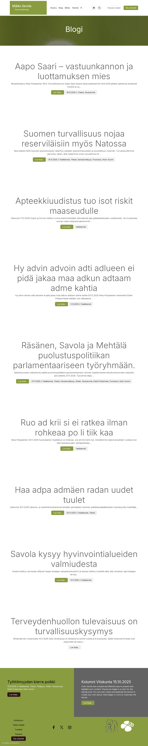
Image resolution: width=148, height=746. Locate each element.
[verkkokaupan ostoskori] (93, 7)
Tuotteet (18, 729)
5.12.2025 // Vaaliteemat (81, 304)
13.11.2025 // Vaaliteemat (80, 580)
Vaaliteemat (81, 227)
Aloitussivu (18, 720)
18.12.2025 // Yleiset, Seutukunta (81, 92)
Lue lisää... (57, 92)
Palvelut (18, 734)
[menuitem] (53, 8)
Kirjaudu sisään (114, 8)
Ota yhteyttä (131, 8)
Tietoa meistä (18, 725)
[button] (99, 7)
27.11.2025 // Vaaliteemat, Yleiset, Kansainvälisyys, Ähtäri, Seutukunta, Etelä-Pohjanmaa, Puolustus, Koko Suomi (81, 381)
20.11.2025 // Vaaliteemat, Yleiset (81, 513)
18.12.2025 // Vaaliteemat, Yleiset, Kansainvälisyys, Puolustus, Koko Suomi (80, 159)
